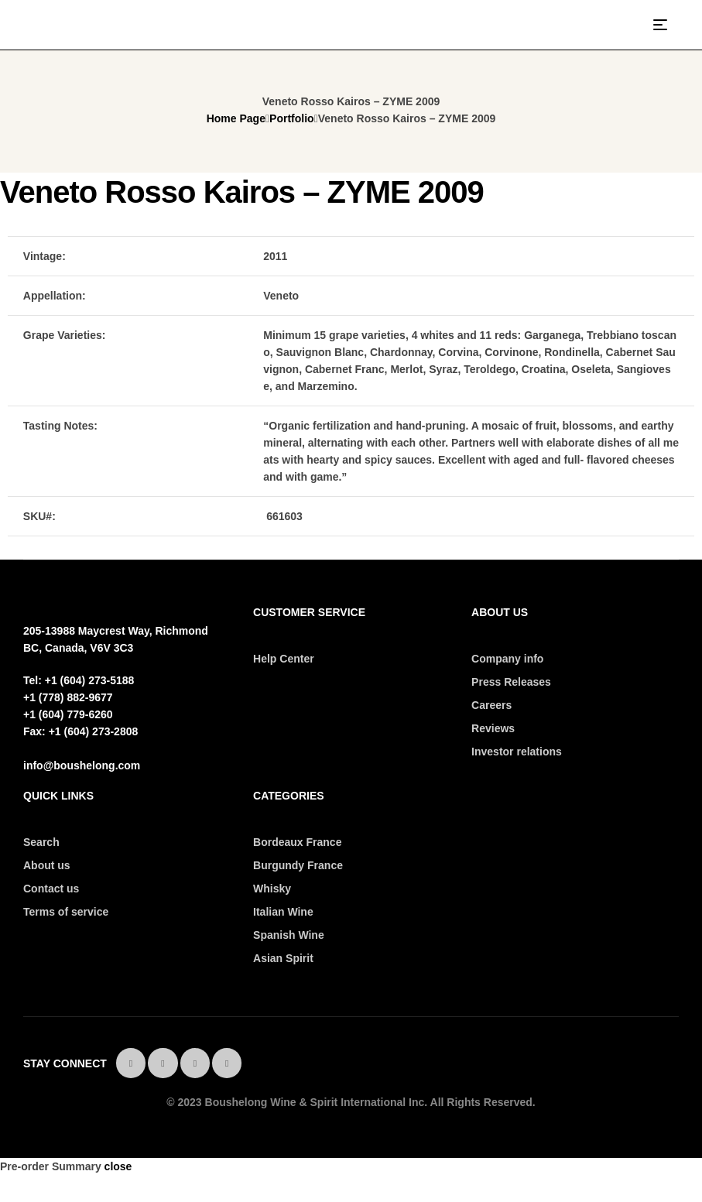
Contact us (51, 888)
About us (46, 865)
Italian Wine (283, 912)
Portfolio (291, 118)
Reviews (493, 728)
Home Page (236, 118)
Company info (507, 658)
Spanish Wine (288, 935)
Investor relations (516, 751)
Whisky (272, 888)
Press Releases (511, 682)
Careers (491, 705)
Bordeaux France (297, 842)
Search (41, 842)
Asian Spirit (283, 958)
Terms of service (65, 912)
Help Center (283, 658)
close (118, 1166)
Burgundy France (298, 865)
